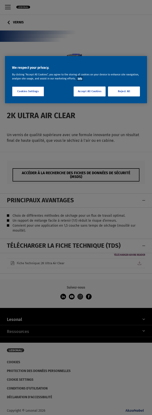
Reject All (124, 91)
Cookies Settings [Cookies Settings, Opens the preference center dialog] (28, 91)
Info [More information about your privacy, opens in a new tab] (80, 78)
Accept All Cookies (89, 91)
